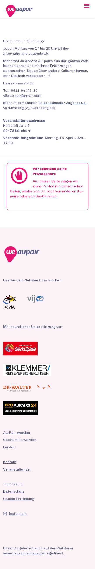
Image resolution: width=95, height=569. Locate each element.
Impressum (13, 484)
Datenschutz (13, 491)
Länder (9, 447)
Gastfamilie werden (19, 440)
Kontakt (9, 462)
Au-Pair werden (16, 432)
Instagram (15, 513)
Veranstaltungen (17, 469)
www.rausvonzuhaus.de (23, 553)
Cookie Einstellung (18, 499)
